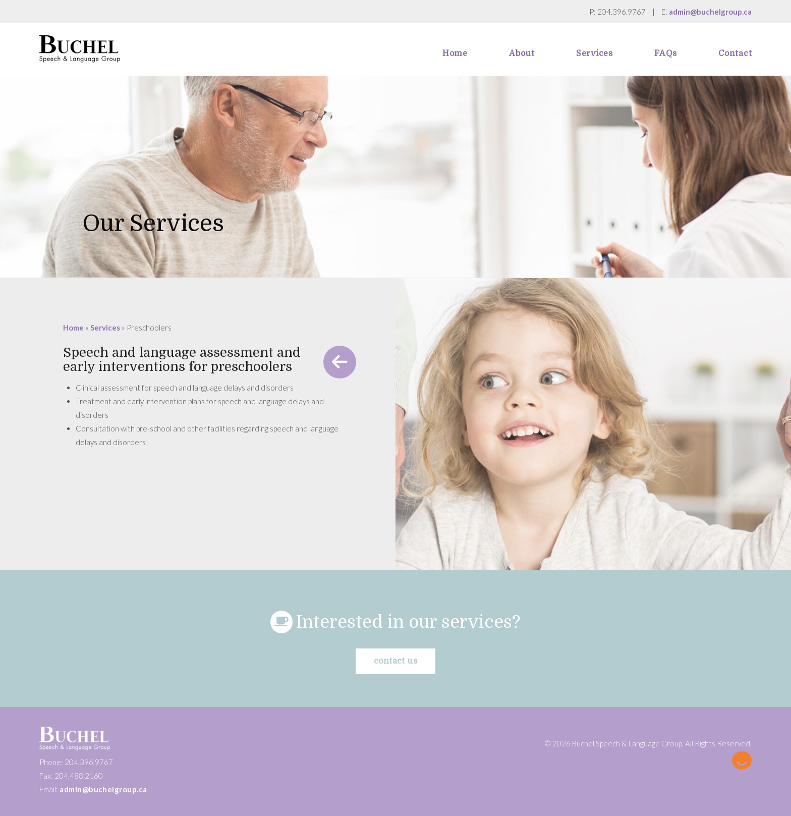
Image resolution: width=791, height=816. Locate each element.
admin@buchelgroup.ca (710, 11)
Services (105, 327)
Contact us (396, 661)
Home (73, 327)
